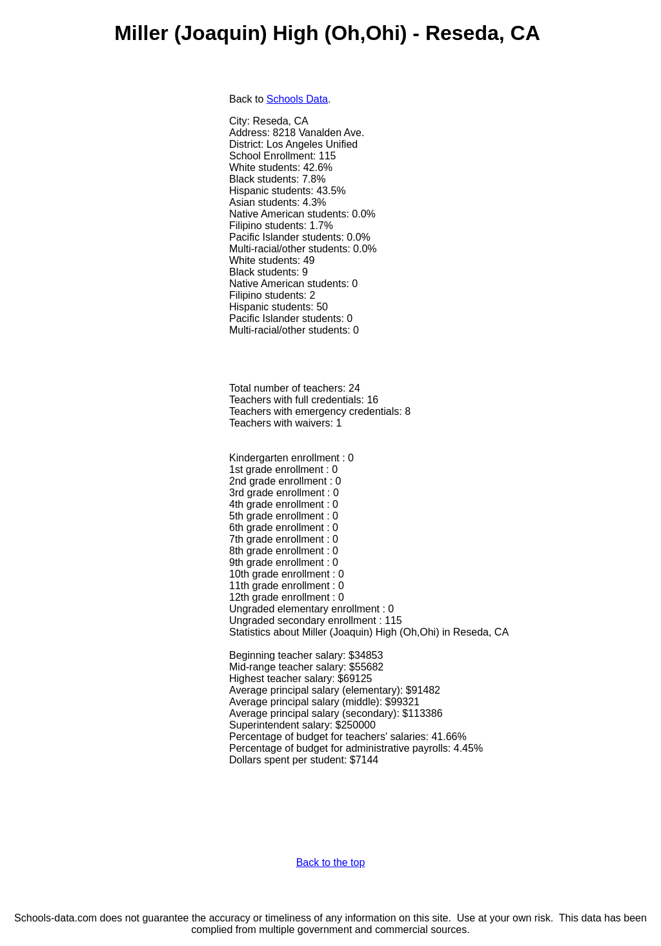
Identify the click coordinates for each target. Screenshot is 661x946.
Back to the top (330, 862)
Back (240, 99)
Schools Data (297, 99)
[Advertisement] (118, 185)
